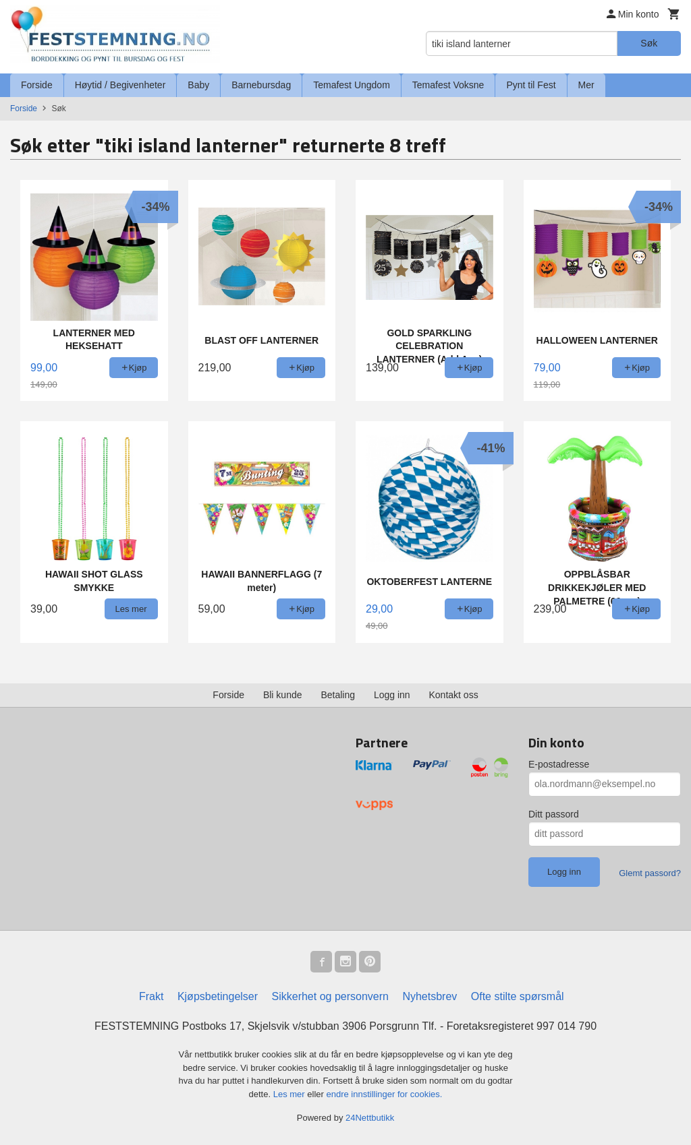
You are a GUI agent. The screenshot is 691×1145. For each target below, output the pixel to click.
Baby (198, 85)
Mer (586, 85)
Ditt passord (553, 814)
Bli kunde (282, 694)
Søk (648, 43)
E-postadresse (558, 764)
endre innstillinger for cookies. (384, 1094)
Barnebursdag (261, 85)
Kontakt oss (453, 694)
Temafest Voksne (448, 85)
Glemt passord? (650, 873)
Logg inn (392, 694)
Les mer (290, 1094)
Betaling (338, 694)
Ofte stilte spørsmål (517, 996)
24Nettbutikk (370, 1118)
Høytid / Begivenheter (120, 85)
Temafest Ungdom (351, 85)
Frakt (151, 996)
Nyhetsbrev (429, 996)
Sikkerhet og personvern (330, 996)
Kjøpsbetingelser (217, 996)
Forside (37, 85)
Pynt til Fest (530, 85)
